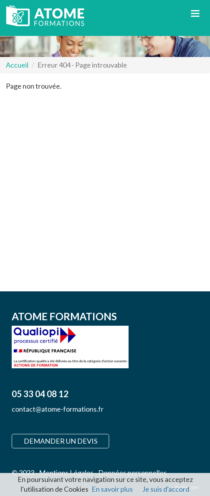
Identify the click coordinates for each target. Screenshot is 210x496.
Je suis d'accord (165, 489)
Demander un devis (60, 441)
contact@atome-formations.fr (58, 409)
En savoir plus (112, 489)
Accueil (17, 65)
